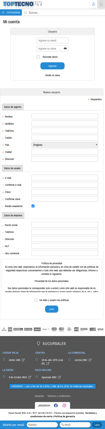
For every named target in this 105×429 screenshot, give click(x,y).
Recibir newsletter (14, 206)
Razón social (11, 225)
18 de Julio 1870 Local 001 (52, 361)
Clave (8, 192)
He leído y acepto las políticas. (54, 300)
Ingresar (53, 66)
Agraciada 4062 (52, 377)
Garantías (39, 396)
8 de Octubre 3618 (20, 377)
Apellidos (9, 123)
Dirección (9, 159)
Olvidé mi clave (52, 75)
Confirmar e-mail (13, 185)
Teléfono (9, 130)
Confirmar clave (12, 199)
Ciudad (8, 152)
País (7, 145)
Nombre (9, 116)
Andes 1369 (17, 360)
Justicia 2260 (83, 360)
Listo (97, 425)
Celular (8, 137)
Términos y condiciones (58, 396)
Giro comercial (12, 253)
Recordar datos (50, 57)
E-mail (8, 177)
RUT (7, 246)
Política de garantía (64, 416)
